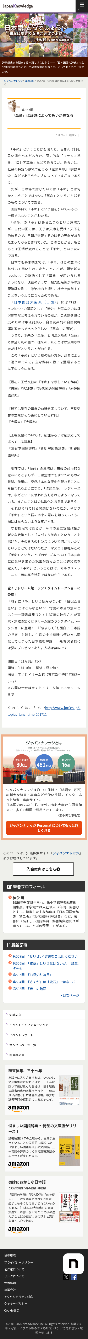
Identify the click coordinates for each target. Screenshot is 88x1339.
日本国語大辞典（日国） (35, 301)
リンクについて (14, 1276)
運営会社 (10, 1290)
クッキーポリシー (15, 1303)
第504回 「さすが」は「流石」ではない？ (44, 981)
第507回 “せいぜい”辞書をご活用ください (45, 956)
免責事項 (10, 1283)
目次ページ (70, 995)
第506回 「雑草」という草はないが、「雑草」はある (45, 965)
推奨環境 (10, 1255)
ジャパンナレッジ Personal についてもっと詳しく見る (44, 828)
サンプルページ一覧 (22, 1045)
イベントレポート (21, 1035)
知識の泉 (29, 80)
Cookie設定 (11, 1310)
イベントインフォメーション (28, 1024)
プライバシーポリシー (18, 1262)
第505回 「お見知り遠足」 (32, 974)
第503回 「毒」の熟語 (29, 988)
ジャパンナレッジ (13, 80)
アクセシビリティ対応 (18, 1297)
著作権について (14, 1269)
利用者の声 (16, 1055)
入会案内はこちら (43, 869)
